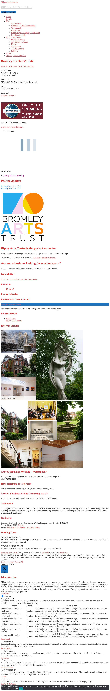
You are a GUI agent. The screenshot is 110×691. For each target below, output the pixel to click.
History (14, 44)
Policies (14, 51)
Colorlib (45, 553)
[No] (24, 689)
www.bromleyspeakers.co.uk (12, 127)
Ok (21, 689)
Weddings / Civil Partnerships (23, 26)
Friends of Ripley (18, 39)
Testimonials (16, 28)
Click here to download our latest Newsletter (19, 279)
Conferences (16, 23)
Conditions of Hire (18, 35)
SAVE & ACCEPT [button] (8, 684)
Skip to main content (9, 2)
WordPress (63, 553)
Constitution (16, 46)
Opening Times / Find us (16, 55)
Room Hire (15, 30)
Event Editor (28, 66)
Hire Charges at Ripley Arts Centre (25, 33)
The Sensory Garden (19, 42)
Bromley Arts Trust (9, 553)
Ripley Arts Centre (13, 37)
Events (9, 19)
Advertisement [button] (7, 667)
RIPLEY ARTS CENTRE (16, 7)
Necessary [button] (5, 594)
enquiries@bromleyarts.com (44, 258)
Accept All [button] (19, 562)
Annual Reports (17, 49)
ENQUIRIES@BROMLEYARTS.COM (23, 527)
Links (8, 53)
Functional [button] (5, 639)
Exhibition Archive (14, 321)
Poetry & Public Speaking (14, 175)
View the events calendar (11, 304)
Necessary (8, 596)
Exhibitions (11, 318)
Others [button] (3, 677)
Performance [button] (6, 648)
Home (8, 17)
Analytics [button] (5, 658)
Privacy (21, 525)
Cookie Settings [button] (7, 562)
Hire (8, 21)
